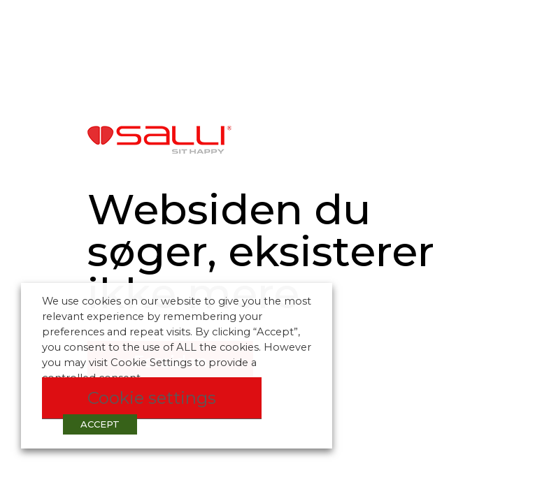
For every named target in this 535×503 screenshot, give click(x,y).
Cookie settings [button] (151, 398)
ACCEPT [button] (100, 424)
